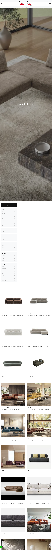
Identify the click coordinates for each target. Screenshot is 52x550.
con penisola (4, 258)
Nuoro (3, 271)
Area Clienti (22, 1)
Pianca (3, 223)
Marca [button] (3, 209)
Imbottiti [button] (3, 229)
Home (19, 7)
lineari (3, 260)
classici (3, 245)
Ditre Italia (3, 213)
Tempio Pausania (5, 280)
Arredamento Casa (24, 7)
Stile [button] (3, 243)
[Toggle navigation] (50, 4)
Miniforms (3, 220)
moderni (3, 249)
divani (3, 231)
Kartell (3, 214)
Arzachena (4, 266)
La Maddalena (4, 270)
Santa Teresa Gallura (6, 278)
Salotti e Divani (31, 7)
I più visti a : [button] (4, 264)
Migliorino (3, 218)
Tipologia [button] (4, 253)
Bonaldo (3, 211)
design (3, 247)
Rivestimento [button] (5, 235)
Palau (3, 275)
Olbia (3, 273)
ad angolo (4, 255)
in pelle (3, 237)
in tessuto (4, 239)
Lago (2, 216)
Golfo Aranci (4, 268)
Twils (2, 225)
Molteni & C (4, 221)
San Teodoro (4, 277)
